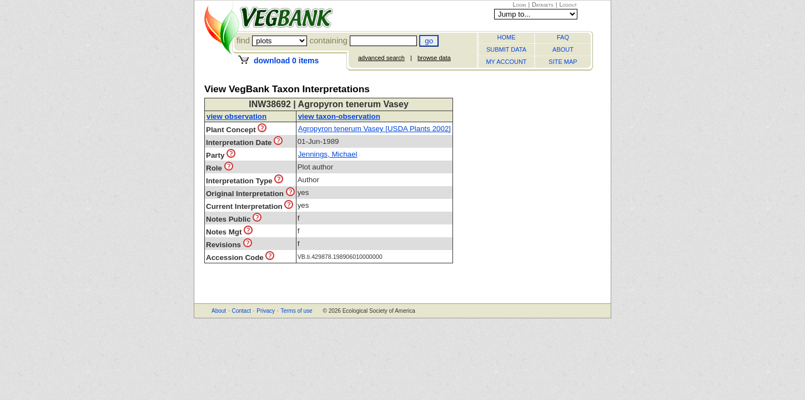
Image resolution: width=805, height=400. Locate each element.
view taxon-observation (339, 116)
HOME (506, 37)
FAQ (563, 37)
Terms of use (296, 311)
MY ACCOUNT (506, 61)
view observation (236, 116)
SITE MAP (563, 61)
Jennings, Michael (328, 154)
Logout (568, 4)
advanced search (381, 57)
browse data (434, 57)
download (286, 60)
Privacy (265, 311)
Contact (241, 311)
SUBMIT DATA (506, 49)
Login (519, 4)
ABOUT (562, 49)
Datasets (543, 4)
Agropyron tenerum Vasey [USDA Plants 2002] (374, 128)
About (219, 311)
